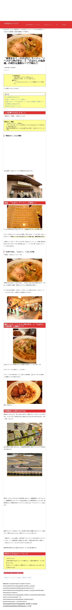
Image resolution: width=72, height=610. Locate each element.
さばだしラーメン (7, 572)
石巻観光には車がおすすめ (13, 103)
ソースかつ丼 (14, 572)
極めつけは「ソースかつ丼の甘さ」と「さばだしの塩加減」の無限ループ (24, 101)
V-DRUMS (64, 24)
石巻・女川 (10, 29)
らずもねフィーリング (11, 23)
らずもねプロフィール (48, 24)
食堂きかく (21, 572)
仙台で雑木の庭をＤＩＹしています (33, 24)
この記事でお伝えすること (13, 97)
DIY (57, 24)
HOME (4, 29)
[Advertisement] (36, 10)
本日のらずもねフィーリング (13, 106)
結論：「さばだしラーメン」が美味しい (16, 99)
